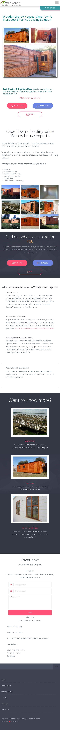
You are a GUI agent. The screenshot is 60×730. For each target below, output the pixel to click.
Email (30, 114)
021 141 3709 (17, 105)
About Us (30, 441)
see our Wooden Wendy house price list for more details (34, 328)
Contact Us (5, 710)
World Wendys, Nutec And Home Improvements (26, 719)
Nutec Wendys (6, 686)
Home (3, 680)
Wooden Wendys (7, 692)
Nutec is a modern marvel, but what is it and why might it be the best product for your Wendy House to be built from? (30, 534)
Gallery (30, 483)
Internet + (16, 721)
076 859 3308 (43, 105)
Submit (30, 613)
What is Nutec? (30, 527)
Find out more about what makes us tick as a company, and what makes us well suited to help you (30, 447)
